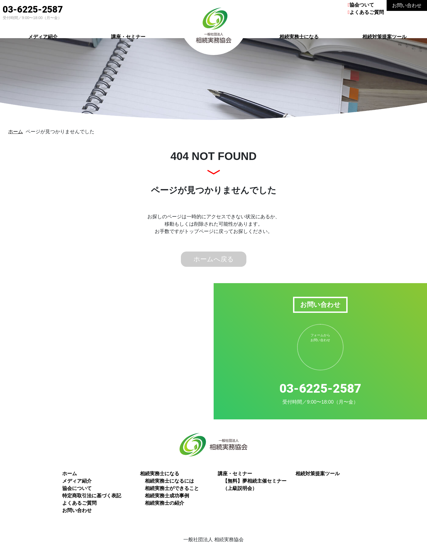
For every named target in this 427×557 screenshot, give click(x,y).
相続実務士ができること (172, 488)
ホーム (15, 131)
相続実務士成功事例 (167, 495)
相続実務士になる (299, 36)
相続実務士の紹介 (164, 503)
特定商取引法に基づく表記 (91, 495)
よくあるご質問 (367, 12)
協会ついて (362, 5)
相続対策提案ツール (384, 36)
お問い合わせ (407, 5)
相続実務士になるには (169, 481)
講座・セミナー (128, 36)
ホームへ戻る (213, 259)
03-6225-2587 (33, 9)
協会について (77, 488)
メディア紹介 (43, 36)
